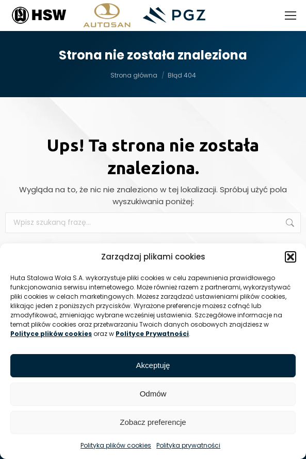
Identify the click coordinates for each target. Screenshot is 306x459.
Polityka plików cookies (115, 445)
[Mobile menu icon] (290, 15)
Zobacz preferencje (153, 422)
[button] (290, 257)
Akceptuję (153, 365)
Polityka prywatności (188, 445)
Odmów (153, 393)
